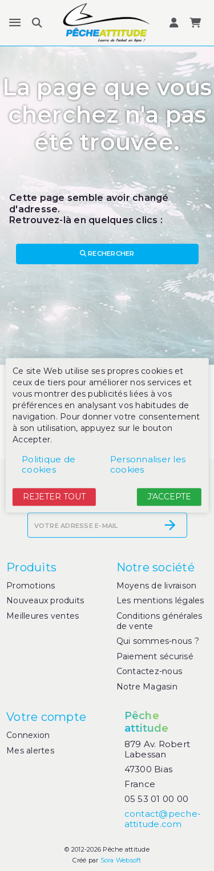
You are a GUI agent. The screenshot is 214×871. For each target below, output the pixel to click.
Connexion (28, 735)
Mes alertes (30, 750)
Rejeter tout (54, 496)
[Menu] (15, 23)
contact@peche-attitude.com (162, 818)
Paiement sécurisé (154, 656)
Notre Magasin (146, 687)
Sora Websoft (121, 860)
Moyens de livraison (156, 585)
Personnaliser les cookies (147, 464)
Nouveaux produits (45, 600)
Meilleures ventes (42, 616)
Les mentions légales (160, 600)
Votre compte (46, 717)
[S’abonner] (170, 525)
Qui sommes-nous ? (157, 641)
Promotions (30, 585)
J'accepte (169, 496)
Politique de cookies (48, 464)
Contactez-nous (149, 671)
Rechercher (107, 253)
